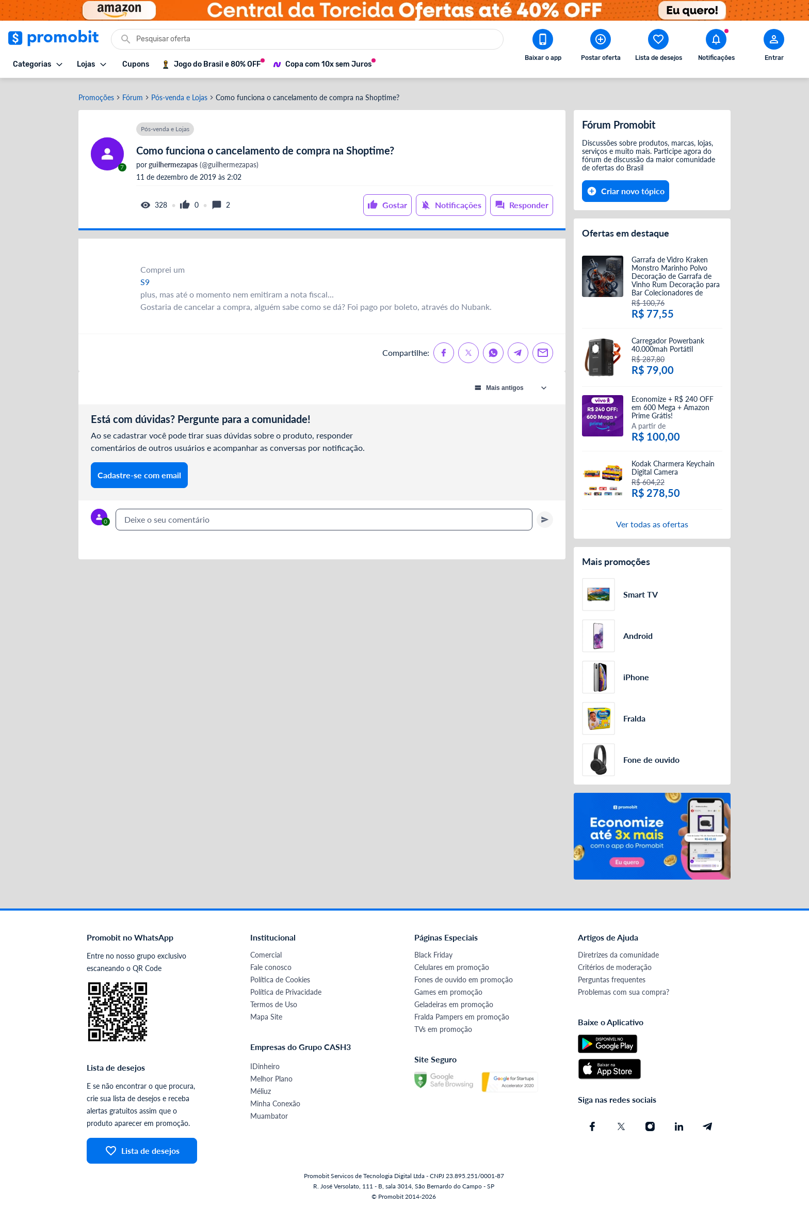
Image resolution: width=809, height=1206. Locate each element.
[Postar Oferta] (600, 47)
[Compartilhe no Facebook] (443, 349)
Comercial (266, 951)
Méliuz (260, 1088)
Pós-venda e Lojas (179, 94)
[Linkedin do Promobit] (679, 1123)
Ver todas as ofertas (652, 521)
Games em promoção (448, 988)
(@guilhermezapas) (202, 162)
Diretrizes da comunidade (618, 951)
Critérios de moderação (615, 964)
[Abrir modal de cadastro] (774, 47)
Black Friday (433, 951)
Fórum (132, 94)
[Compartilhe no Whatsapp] (493, 349)
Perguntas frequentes (611, 976)
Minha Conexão (275, 1100)
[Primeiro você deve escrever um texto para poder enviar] (545, 516)
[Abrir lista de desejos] (658, 47)
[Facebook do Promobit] (592, 1123)
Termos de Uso (273, 1001)
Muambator (269, 1112)
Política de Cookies (280, 976)
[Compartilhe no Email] (542, 349)
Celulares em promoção (451, 964)
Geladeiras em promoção (453, 1001)
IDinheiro (265, 1063)
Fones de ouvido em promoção (463, 976)
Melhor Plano (271, 1075)
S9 (145, 279)
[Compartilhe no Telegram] (518, 349)
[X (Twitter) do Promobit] (621, 1123)
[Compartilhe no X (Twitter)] (468, 349)
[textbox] (324, 516)
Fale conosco (271, 964)
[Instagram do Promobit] (650, 1123)
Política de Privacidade (285, 988)
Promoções (96, 94)
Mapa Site (266, 1013)
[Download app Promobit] (543, 47)
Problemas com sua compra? (623, 988)
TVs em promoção (443, 1026)
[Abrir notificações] (716, 47)
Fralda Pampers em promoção (461, 1013)
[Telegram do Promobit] (707, 1123)
